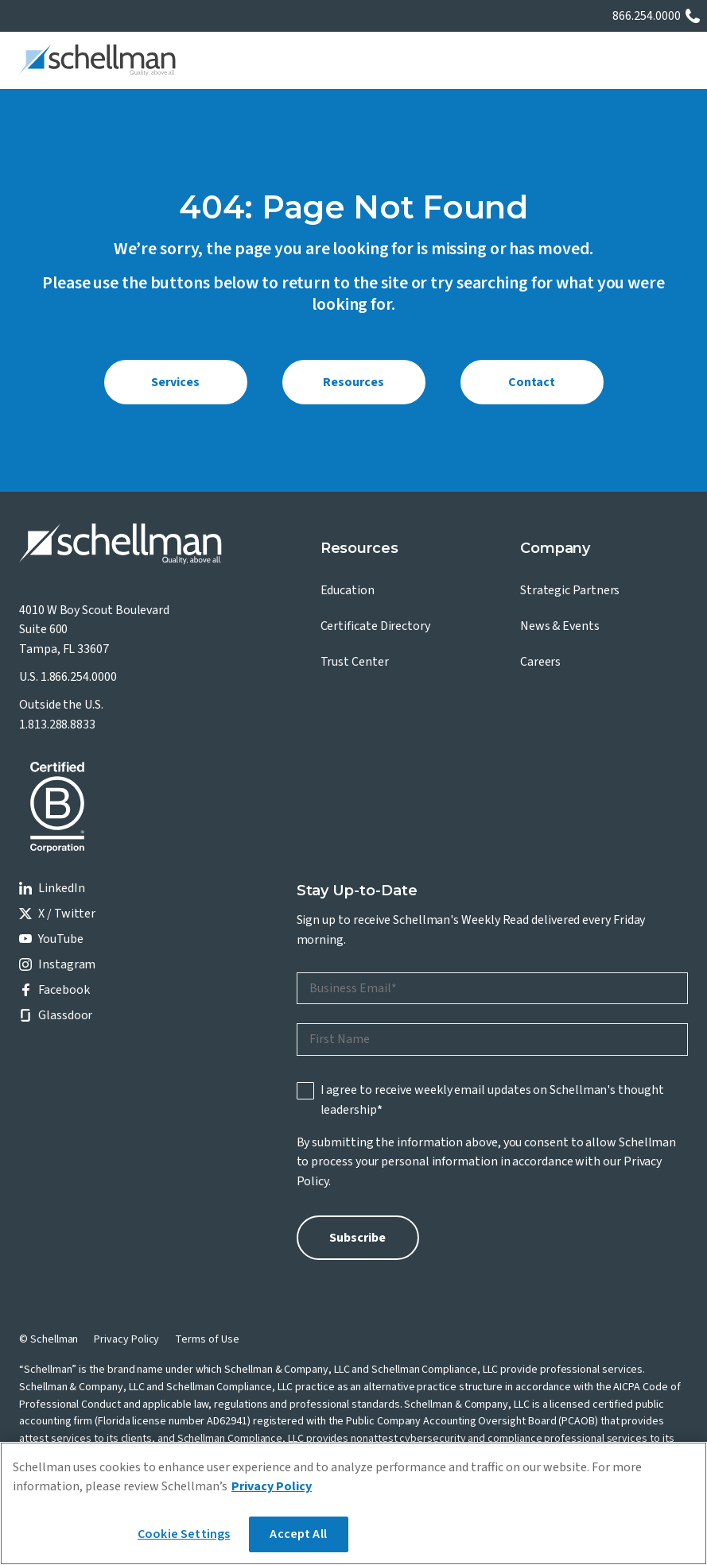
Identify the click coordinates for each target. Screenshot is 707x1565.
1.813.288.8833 (57, 724)
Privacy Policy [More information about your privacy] (271, 1486)
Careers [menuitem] (540, 661)
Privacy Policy (126, 1339)
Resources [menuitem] (353, 382)
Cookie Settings (184, 1534)
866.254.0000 (646, 16)
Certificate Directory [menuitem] (375, 626)
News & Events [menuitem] (560, 626)
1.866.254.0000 (79, 677)
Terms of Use (207, 1339)
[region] (353, 1503)
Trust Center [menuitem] (354, 661)
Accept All (298, 1534)
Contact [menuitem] (531, 382)
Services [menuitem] (175, 382)
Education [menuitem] (347, 590)
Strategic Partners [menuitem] (570, 590)
